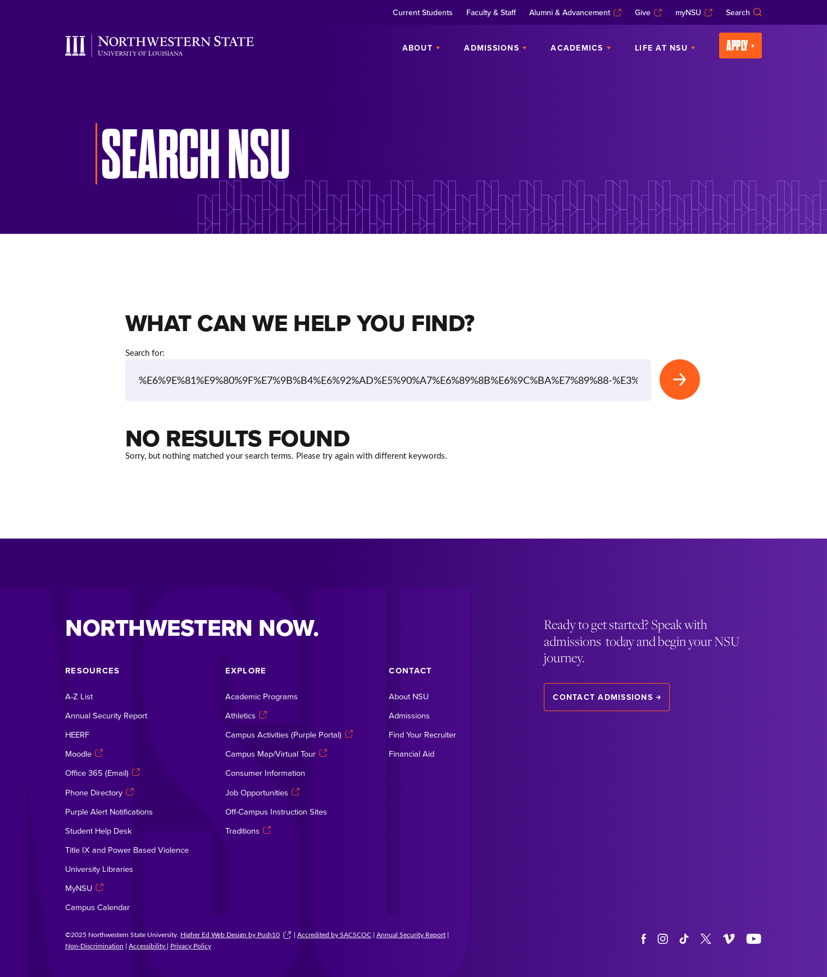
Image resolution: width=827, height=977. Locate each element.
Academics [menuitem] (580, 47)
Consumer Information (265, 773)
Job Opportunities (262, 792)
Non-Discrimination (94, 945)
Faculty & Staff (491, 12)
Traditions (248, 830)
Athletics (246, 715)
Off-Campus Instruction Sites (276, 811)
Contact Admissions (607, 697)
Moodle (84, 753)
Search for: (145, 352)
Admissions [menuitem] (495, 47)
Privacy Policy (190, 945)
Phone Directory (99, 792)
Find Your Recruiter (422, 734)
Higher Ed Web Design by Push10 (235, 934)
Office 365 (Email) (102, 773)
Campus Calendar (97, 907)
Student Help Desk (98, 830)
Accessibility (148, 945)
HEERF (77, 734)
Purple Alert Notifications (109, 811)
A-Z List (79, 696)
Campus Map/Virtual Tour (276, 753)
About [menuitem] (421, 47)
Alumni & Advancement (575, 12)
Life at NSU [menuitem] (665, 47)
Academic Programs (261, 696)
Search (744, 12)
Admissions (409, 715)
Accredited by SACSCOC (334, 934)
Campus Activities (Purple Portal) (289, 734)
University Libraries (99, 869)
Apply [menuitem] (740, 45)
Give (648, 12)
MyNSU (84, 888)
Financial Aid (411, 753)
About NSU (409, 696)
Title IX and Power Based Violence (127, 850)
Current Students (423, 12)
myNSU (693, 12)
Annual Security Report (106, 715)
